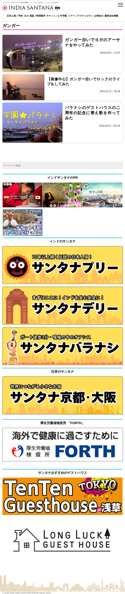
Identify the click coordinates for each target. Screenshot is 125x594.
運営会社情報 (111, 15)
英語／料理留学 (37, 15)
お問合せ (98, 15)
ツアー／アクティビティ (80, 15)
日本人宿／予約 (15, 15)
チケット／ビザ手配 (56, 15)
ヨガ (26, 15)
